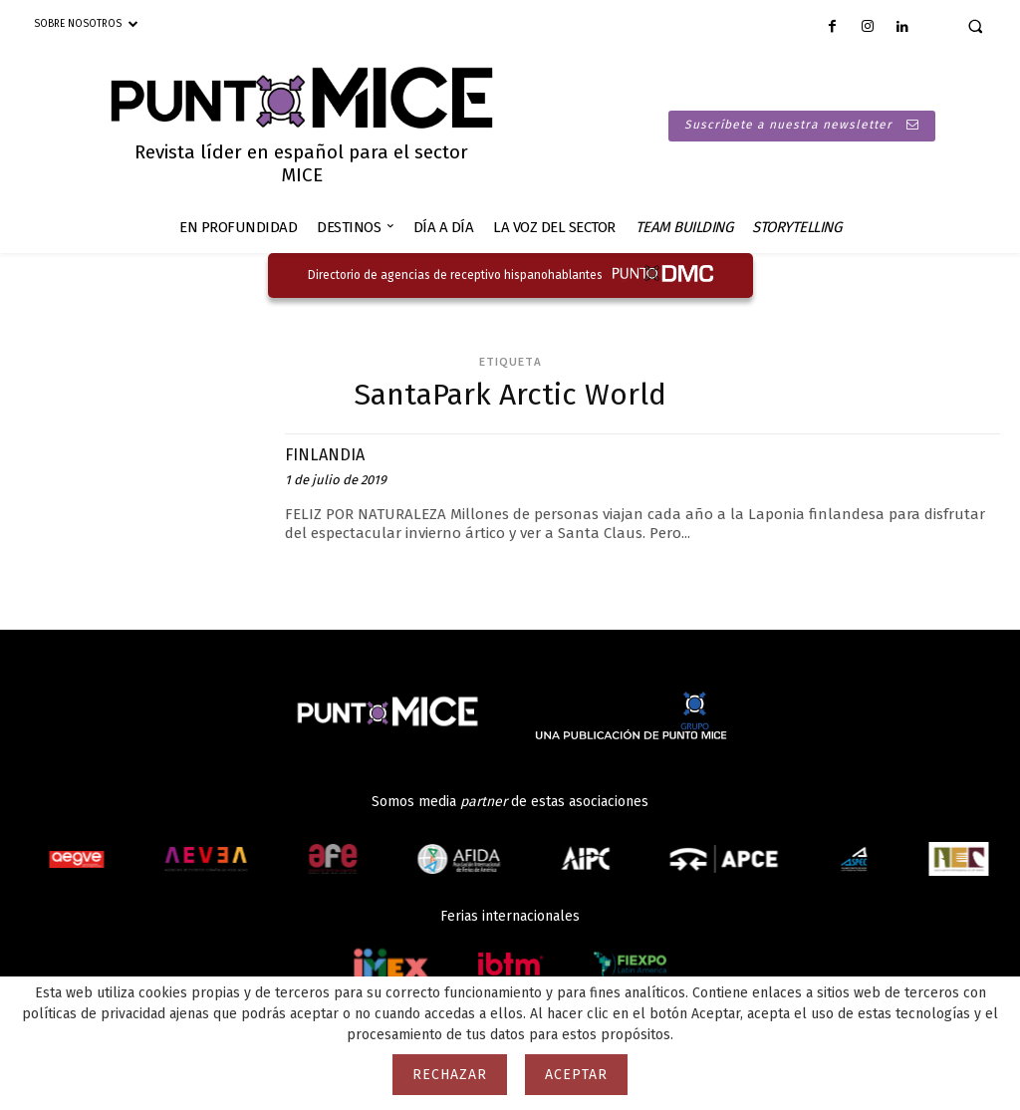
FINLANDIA (331, 453)
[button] (975, 26)
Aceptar (576, 1074)
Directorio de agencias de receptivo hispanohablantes (455, 275)
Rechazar (449, 1074)
